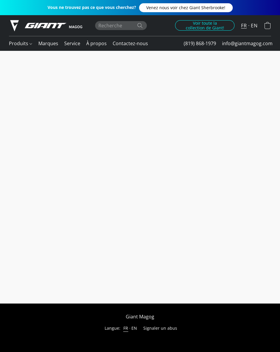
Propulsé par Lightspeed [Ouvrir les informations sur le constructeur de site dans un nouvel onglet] (140, 339)
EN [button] (254, 25)
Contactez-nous (130, 43)
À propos (96, 43)
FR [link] (125, 328)
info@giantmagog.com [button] (247, 43)
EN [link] (134, 328)
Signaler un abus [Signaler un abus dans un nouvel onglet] (160, 328)
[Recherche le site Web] (140, 25)
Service (72, 43)
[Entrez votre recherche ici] (121, 25)
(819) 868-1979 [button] (200, 43)
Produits (20, 43)
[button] (186, 7)
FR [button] (244, 25)
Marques (48, 43)
